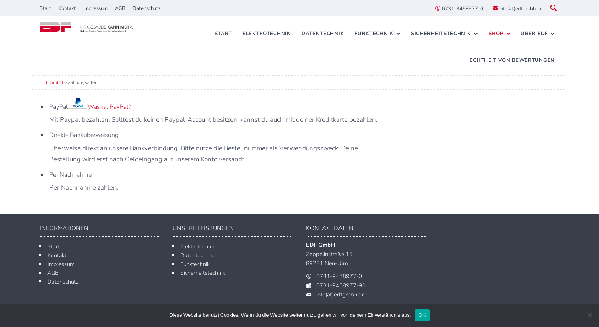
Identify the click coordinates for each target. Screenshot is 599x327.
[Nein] (589, 315)
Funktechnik (374, 33)
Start (45, 8)
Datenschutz (146, 8)
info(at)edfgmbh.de (517, 8)
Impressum (95, 8)
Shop (496, 33)
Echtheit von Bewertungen (512, 60)
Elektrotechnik (267, 33)
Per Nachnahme (70, 175)
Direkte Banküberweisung (83, 135)
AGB (120, 8)
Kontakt (67, 8)
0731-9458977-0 (459, 8)
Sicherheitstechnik (441, 33)
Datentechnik (322, 33)
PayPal (90, 107)
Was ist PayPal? (109, 107)
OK (422, 315)
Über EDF (534, 33)
